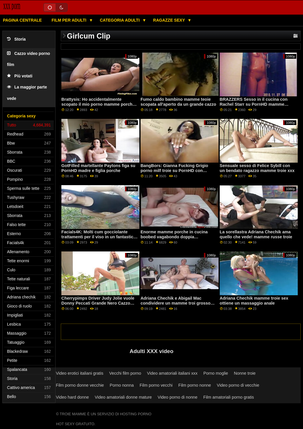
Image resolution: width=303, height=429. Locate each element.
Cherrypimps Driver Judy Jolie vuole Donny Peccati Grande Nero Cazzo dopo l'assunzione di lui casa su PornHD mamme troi (97, 305)
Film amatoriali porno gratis (228, 397)
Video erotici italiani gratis (79, 373)
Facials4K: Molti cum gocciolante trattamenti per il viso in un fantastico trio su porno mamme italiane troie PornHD (98, 239)
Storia (16, 39)
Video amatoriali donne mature (123, 397)
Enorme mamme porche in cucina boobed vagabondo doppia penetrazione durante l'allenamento (176, 237)
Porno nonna (122, 385)
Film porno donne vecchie (80, 385)
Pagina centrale (22, 20)
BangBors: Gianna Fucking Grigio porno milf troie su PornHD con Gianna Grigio (174, 170)
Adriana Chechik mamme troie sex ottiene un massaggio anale (254, 300)
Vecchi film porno (125, 373)
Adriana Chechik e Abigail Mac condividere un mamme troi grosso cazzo (175, 303)
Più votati (19, 76)
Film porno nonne (194, 385)
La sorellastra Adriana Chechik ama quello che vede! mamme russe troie (256, 234)
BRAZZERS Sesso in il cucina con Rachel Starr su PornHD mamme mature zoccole (254, 104)
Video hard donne (72, 397)
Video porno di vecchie (238, 385)
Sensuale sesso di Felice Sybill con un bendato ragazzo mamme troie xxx (257, 168)
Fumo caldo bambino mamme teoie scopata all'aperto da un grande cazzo (178, 102)
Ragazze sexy (169, 20)
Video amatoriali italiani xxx (172, 373)
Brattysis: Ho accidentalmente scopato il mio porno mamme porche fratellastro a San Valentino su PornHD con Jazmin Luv (98, 106)
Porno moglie (215, 373)
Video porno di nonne (178, 397)
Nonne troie (245, 373)
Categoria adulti (120, 20)
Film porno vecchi (156, 385)
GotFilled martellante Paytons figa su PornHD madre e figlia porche (98, 168)
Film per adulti (69, 20)
